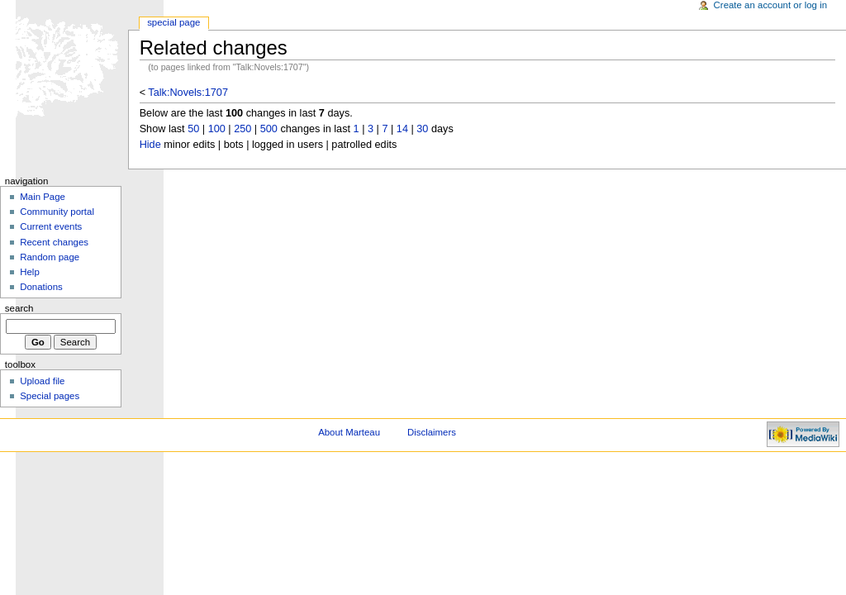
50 (193, 129)
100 (217, 129)
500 (269, 129)
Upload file (42, 381)
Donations (41, 287)
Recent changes (54, 242)
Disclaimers (431, 432)
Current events (51, 226)
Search (19, 308)
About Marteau (349, 432)
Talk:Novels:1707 (188, 92)
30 (422, 129)
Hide (150, 144)
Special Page (173, 22)
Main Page (42, 197)
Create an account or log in (771, 5)
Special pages (49, 396)
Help (30, 272)
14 (402, 129)
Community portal (57, 212)
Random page (49, 257)
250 (242, 129)
